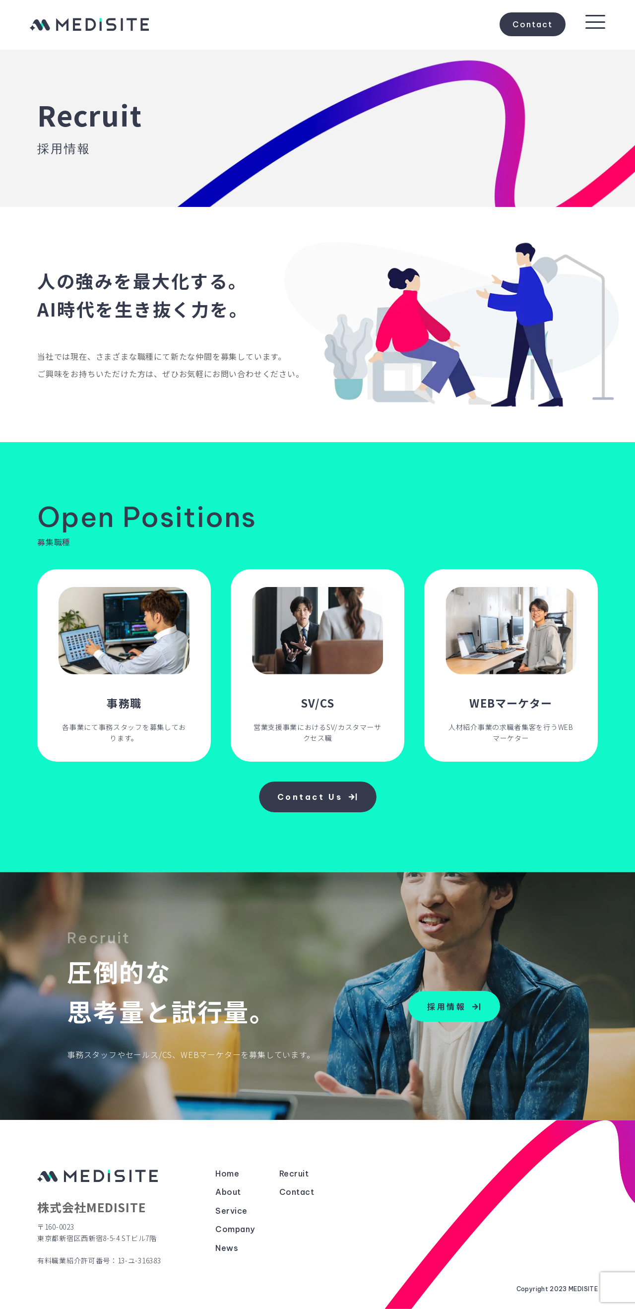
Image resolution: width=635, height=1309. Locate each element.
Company (234, 1229)
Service (231, 1211)
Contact (532, 25)
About (228, 1192)
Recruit (294, 1174)
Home (227, 1174)
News (226, 1248)
